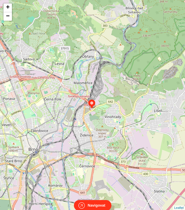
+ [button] (8, 7)
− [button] (8, 16)
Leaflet (179, 202)
